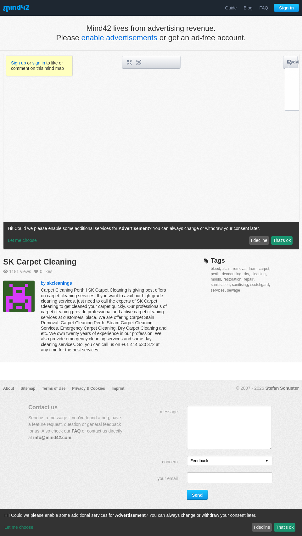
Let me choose (18, 527)
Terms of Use (53, 388)
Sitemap (28, 388)
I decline (262, 527)
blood (215, 268)
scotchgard (259, 284)
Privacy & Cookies (88, 388)
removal (239, 268)
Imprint (118, 388)
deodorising (231, 274)
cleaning (258, 274)
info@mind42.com (52, 437)
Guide (231, 7)
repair (249, 279)
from (252, 268)
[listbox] (229, 461)
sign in (38, 62)
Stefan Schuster (282, 388)
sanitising (240, 284)
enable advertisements (119, 37)
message (169, 411)
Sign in (286, 7)
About (8, 388)
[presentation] (267, 461)
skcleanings (59, 283)
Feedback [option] (199, 460)
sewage (233, 290)
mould (216, 279)
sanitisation (220, 284)
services (218, 290)
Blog (248, 7)
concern (170, 461)
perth (215, 274)
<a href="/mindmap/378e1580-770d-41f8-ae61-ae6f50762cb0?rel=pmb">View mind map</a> (151, 151)
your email (167, 478)
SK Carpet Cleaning (39, 261)
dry (246, 274)
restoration (232, 279)
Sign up (18, 62)
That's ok (285, 527)
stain (226, 268)
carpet (264, 268)
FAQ (263, 7)
